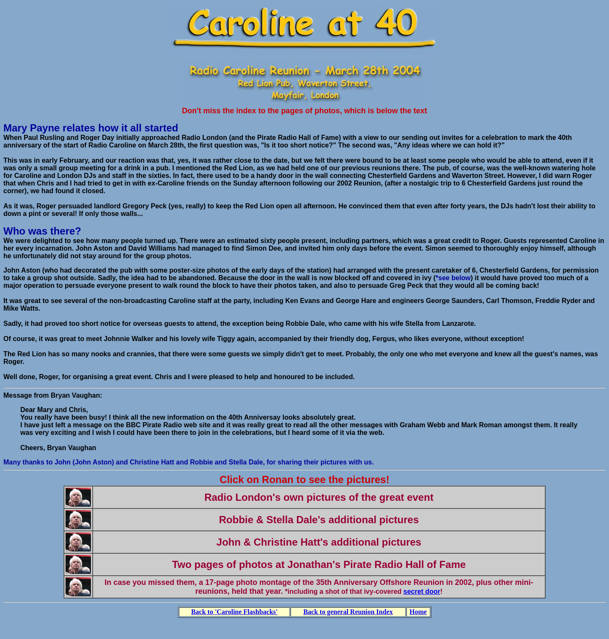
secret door (421, 591)
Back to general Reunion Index (348, 611)
